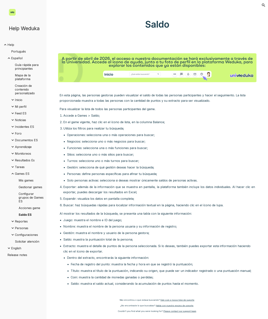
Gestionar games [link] (30, 187)
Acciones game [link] (29, 208)
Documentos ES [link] (26, 140)
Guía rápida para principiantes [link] (27, 66)
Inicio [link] (18, 100)
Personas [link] (21, 228)
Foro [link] (18, 133)
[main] (157, 24)
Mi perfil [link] (20, 106)
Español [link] (17, 58)
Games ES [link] (22, 174)
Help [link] (10, 45)
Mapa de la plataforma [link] (23, 77)
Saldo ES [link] (25, 215)
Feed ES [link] (20, 113)
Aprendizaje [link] (23, 147)
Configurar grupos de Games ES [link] (31, 197)
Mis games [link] (26, 180)
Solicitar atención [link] (27, 241)
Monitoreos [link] (23, 153)
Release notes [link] (17, 255)
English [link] (16, 248)
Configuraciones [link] (26, 235)
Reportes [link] (21, 221)
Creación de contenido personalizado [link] (25, 89)
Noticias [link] (20, 120)
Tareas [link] (20, 167)
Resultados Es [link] (25, 160)
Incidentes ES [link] (24, 127)
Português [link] (18, 51)
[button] (263, 5)
